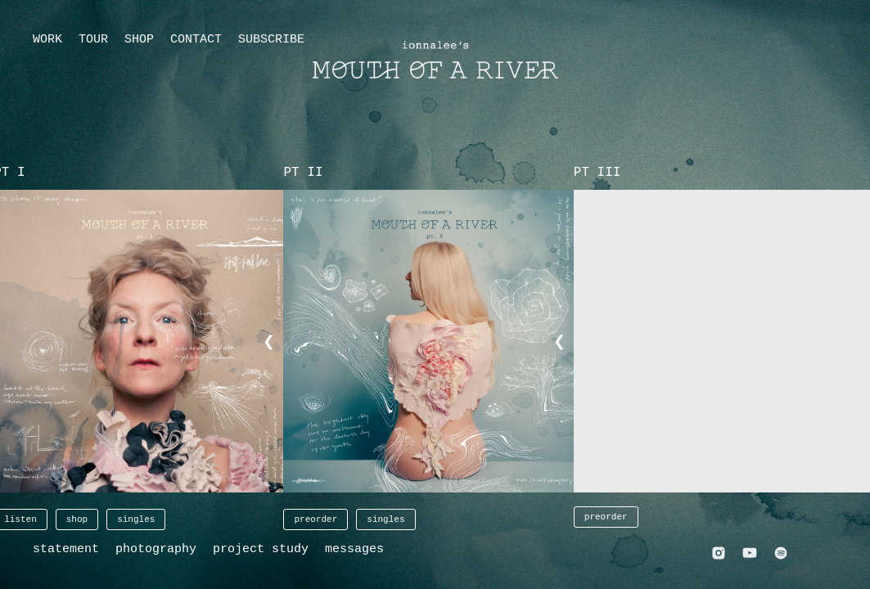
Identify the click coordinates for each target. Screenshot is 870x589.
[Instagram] (718, 555)
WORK (47, 40)
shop (77, 519)
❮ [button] (269, 342)
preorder (315, 519)
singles (136, 519)
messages (354, 549)
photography (155, 549)
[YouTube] (749, 555)
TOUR (93, 40)
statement (66, 549)
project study (261, 549)
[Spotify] (780, 555)
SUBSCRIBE (271, 40)
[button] (434, 341)
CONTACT (196, 40)
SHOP (139, 40)
